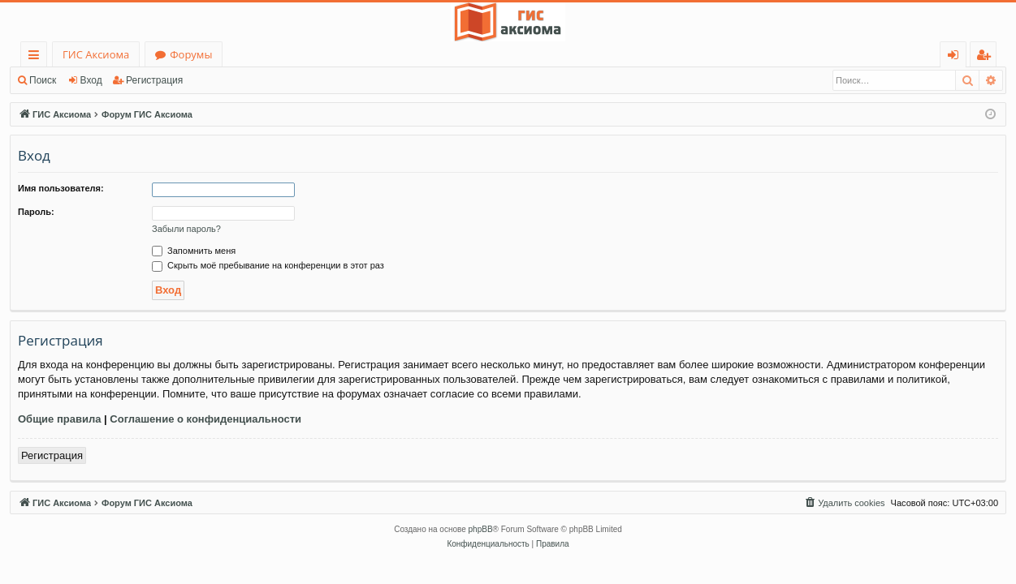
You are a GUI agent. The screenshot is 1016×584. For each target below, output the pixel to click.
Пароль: (36, 212)
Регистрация (154, 80)
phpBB (481, 529)
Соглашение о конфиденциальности (205, 419)
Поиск (42, 80)
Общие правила (59, 419)
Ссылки (37, 57)
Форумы (191, 54)
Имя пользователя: (61, 188)
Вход (91, 80)
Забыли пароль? (186, 229)
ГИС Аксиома (96, 54)
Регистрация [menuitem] (987, 57)
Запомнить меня (194, 251)
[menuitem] (843, 503)
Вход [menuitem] (956, 57)
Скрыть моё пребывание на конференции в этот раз (268, 265)
